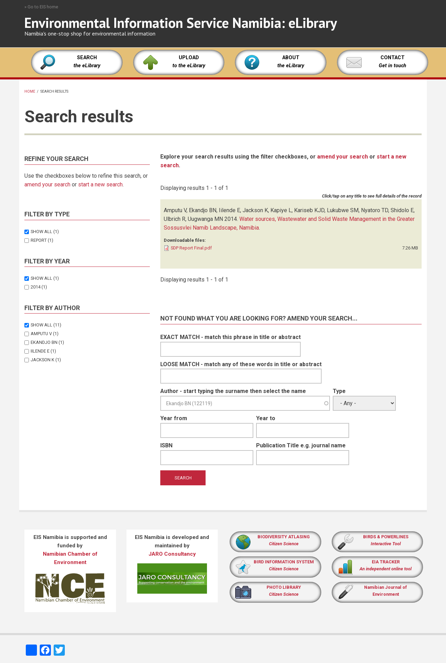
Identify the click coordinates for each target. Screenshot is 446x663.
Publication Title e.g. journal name (301, 445)
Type (339, 391)
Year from (173, 418)
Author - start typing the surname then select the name (233, 391)
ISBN (166, 445)
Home (29, 91)
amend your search (47, 184)
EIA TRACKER (386, 561)
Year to (265, 418)
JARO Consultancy (172, 554)
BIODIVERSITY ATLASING (283, 536)
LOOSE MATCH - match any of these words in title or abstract (241, 364)
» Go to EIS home (41, 6)
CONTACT (392, 58)
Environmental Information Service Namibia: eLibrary (180, 23)
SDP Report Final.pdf (191, 247)
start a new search (100, 184)
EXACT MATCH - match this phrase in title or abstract (230, 337)
